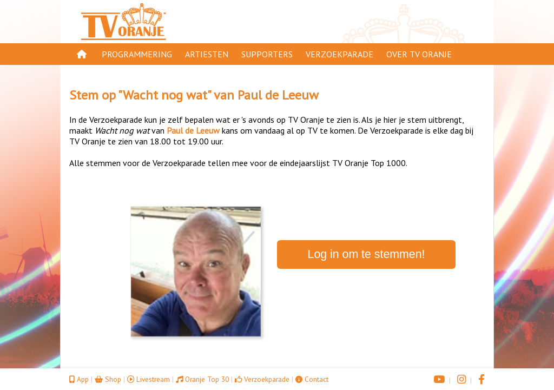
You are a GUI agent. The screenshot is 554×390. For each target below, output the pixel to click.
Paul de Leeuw (278, 95)
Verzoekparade (339, 54)
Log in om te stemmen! (366, 254)
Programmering (137, 54)
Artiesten (206, 54)
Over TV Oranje (419, 54)
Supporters (267, 54)
